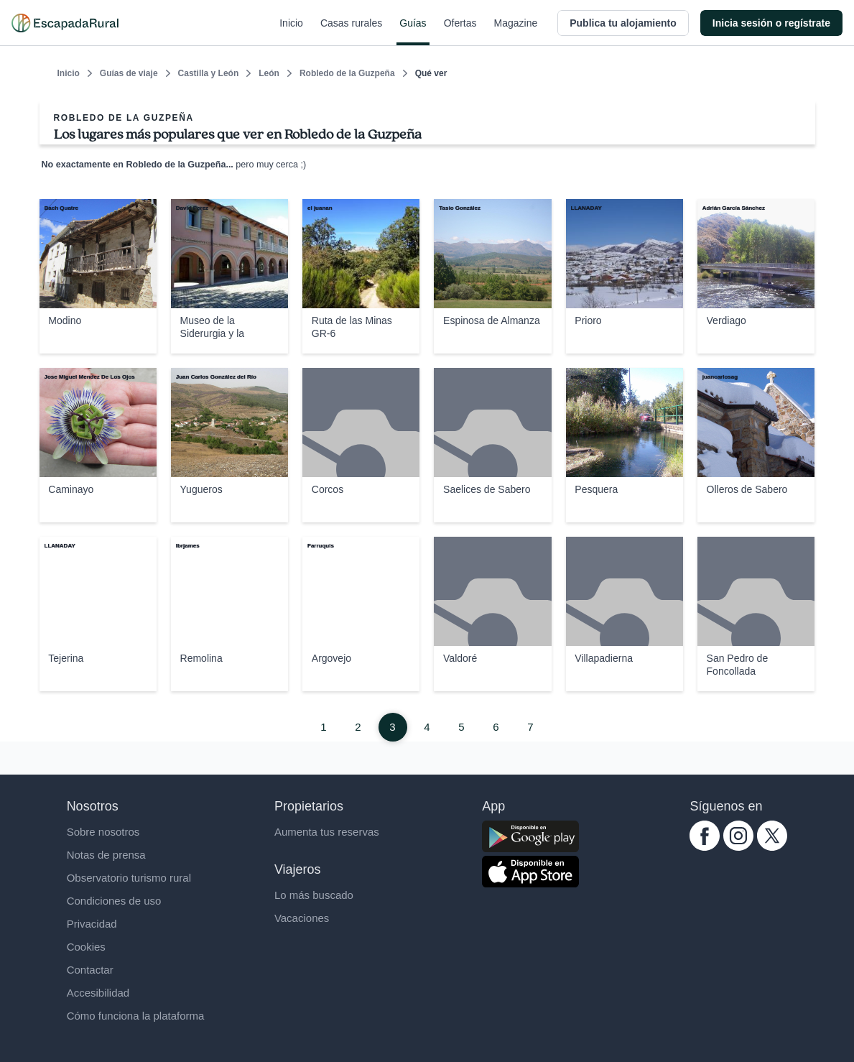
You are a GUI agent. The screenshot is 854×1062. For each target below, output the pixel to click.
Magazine (516, 31)
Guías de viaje (129, 73)
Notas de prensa (106, 855)
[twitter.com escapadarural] (772, 847)
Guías (412, 31)
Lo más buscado (313, 895)
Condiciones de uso (114, 901)
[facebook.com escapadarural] (705, 847)
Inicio (291, 31)
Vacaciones (301, 918)
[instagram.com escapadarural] (738, 847)
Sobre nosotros (103, 832)
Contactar (90, 970)
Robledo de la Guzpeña (347, 73)
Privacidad (92, 924)
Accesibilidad (98, 993)
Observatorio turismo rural (129, 878)
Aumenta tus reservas (326, 832)
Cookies (86, 947)
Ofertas (460, 31)
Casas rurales (351, 31)
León (269, 73)
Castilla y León (208, 73)
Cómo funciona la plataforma (136, 1016)
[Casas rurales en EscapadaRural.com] (65, 23)
